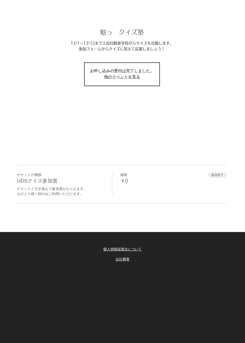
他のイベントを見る (122, 77)
